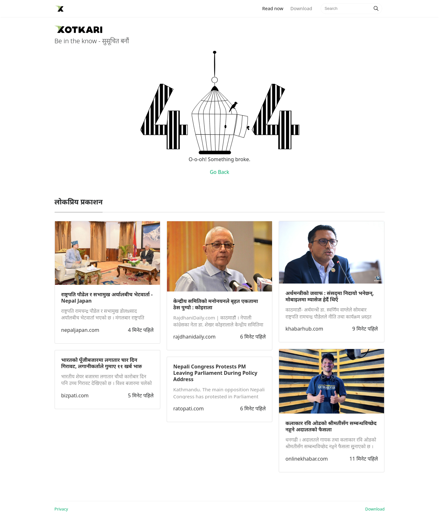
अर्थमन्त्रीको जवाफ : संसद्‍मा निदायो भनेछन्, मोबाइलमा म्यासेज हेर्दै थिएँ (329, 296)
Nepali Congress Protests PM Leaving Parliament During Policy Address (215, 373)
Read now (274, 8)
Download (301, 8)
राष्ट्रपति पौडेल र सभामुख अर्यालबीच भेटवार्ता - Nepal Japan (107, 297)
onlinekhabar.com (306, 458)
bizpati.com (75, 395)
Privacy (61, 509)
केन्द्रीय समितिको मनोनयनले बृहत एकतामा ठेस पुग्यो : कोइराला (215, 304)
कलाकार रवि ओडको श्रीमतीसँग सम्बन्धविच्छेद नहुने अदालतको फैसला (330, 426)
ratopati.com (188, 408)
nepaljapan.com (80, 329)
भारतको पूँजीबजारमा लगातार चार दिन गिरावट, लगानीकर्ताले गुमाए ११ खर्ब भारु (101, 363)
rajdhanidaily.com (194, 336)
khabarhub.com (304, 328)
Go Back (219, 171)
